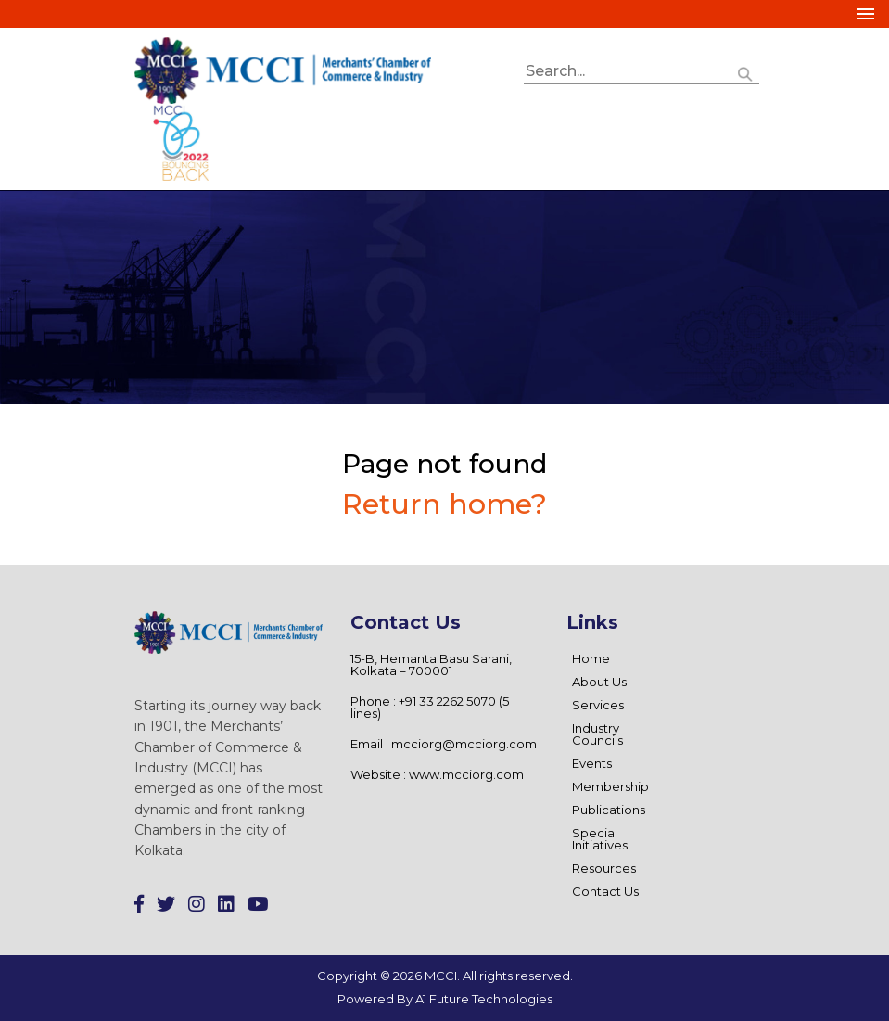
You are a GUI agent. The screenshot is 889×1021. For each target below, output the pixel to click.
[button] (745, 71)
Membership (610, 786)
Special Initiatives (600, 838)
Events (592, 763)
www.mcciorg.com (466, 774)
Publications (608, 809)
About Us (599, 681)
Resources (604, 868)
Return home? (444, 504)
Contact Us (605, 891)
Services (598, 704)
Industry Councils (597, 734)
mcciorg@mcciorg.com (464, 743)
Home (591, 658)
